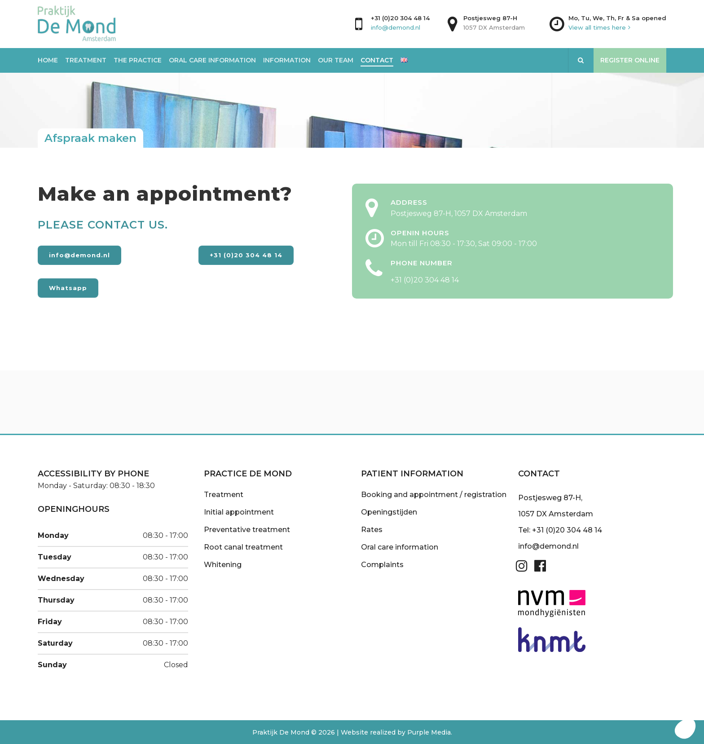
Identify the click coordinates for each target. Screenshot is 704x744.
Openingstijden (389, 512)
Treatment (223, 494)
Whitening (223, 564)
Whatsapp (68, 287)
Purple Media (429, 732)
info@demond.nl (395, 27)
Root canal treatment (243, 547)
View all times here (597, 27)
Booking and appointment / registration (433, 494)
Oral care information (399, 547)
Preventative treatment (247, 529)
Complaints (382, 564)
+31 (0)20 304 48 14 (400, 18)
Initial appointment (239, 512)
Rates (372, 529)
